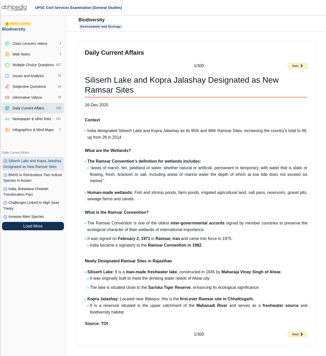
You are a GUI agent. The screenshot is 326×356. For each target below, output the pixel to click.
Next (297, 66)
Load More (33, 226)
